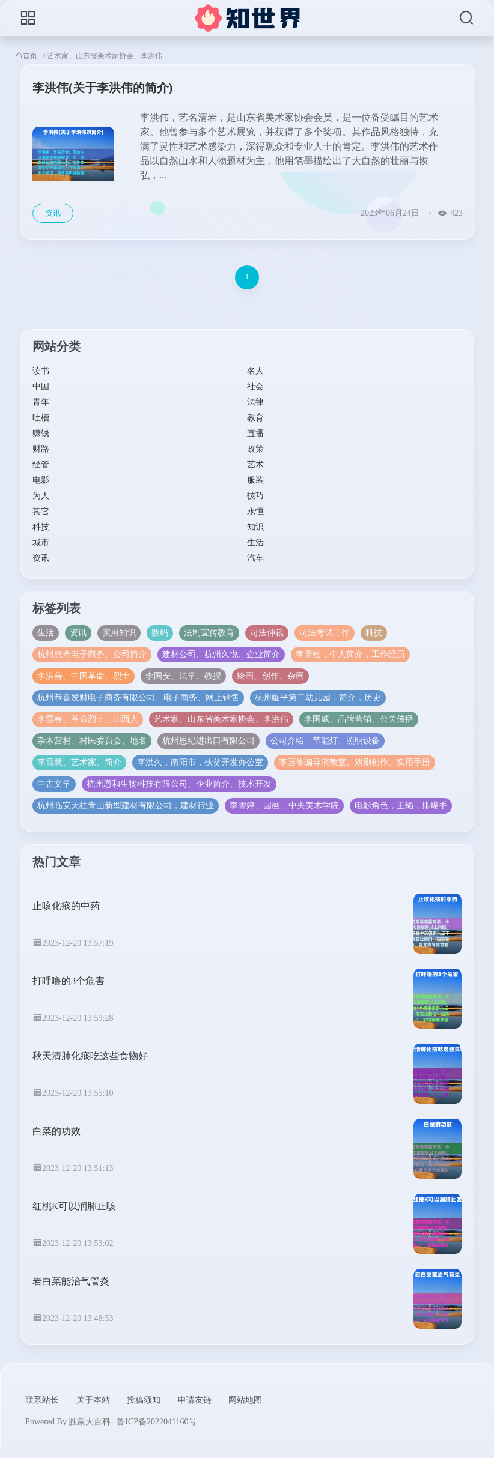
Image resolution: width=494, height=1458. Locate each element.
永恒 (255, 511)
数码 (159, 632)
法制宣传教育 (209, 632)
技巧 (255, 495)
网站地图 (245, 1400)
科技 (40, 526)
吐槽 (40, 417)
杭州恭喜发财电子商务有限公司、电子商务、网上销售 (138, 697)
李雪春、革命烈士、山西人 (87, 719)
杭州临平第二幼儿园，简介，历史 (318, 697)
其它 (40, 511)
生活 (255, 542)
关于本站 (93, 1400)
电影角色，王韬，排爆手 (401, 805)
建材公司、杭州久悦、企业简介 (221, 654)
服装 (255, 480)
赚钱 (40, 433)
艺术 (255, 464)
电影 (40, 480)
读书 (40, 370)
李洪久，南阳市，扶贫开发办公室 (200, 762)
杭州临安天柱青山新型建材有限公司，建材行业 (125, 805)
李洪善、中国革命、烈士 (83, 675)
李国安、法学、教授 (183, 675)
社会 (255, 386)
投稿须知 (143, 1400)
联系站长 (42, 1400)
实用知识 (119, 632)
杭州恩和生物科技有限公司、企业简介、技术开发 (179, 783)
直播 (255, 433)
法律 (255, 402)
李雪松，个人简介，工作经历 (350, 654)
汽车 (255, 558)
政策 (255, 448)
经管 (40, 464)
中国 (40, 386)
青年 (40, 402)
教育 (255, 417)
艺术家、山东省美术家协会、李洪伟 (221, 719)
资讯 (40, 558)
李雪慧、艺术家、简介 (79, 762)
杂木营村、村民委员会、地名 (92, 740)
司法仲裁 (267, 632)
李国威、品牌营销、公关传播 (358, 719)
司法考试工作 (324, 632)
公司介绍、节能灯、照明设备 (325, 740)
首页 (30, 55)
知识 (255, 526)
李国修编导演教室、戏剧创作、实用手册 (354, 762)
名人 (255, 370)
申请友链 (195, 1400)
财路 (40, 448)
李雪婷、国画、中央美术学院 (284, 805)
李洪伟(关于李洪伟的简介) (102, 87)
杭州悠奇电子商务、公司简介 (92, 654)
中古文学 (54, 783)
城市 (40, 542)
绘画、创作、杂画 (270, 675)
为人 (40, 495)
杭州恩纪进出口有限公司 (208, 740)
